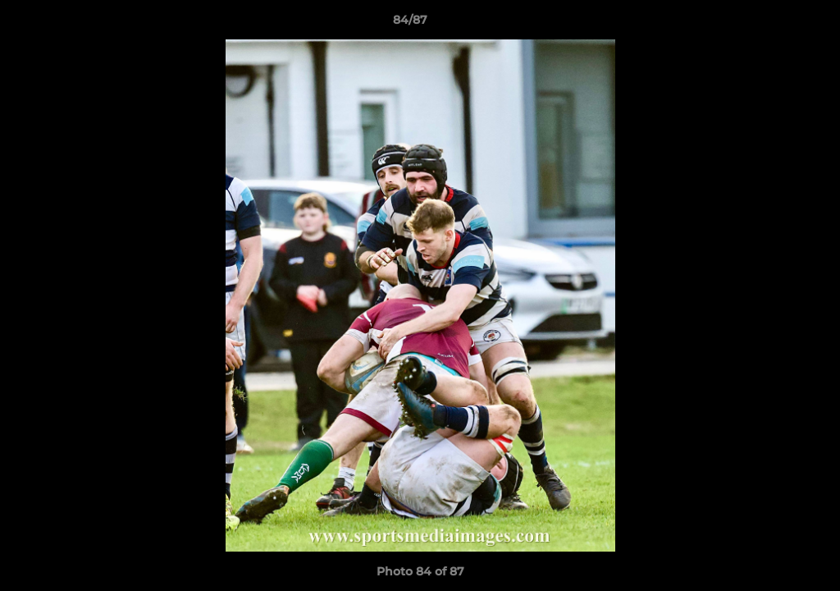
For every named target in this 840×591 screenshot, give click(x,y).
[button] (771, 23)
